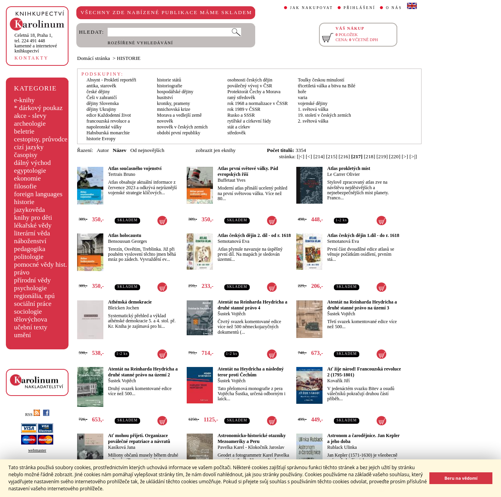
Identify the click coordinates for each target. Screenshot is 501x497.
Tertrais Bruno (121, 174)
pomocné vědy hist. (40, 264)
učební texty (30, 327)
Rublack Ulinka (342, 447)
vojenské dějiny (313, 103)
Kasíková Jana (121, 447)
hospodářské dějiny (175, 91)
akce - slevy (30, 115)
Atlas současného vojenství (135, 168)
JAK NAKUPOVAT (311, 8)
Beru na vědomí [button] (461, 478)
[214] (319, 156)
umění (22, 335)
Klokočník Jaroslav (266, 447)
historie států (169, 80)
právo (21, 272)
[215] (331, 156)
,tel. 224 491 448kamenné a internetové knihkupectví (35, 43)
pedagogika (29, 249)
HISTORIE (129, 58)
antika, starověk (101, 86)
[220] (394, 156)
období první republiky (178, 133)
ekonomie (27, 178)
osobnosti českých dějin (249, 80)
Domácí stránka (93, 58)
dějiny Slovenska (103, 103)
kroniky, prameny (173, 103)
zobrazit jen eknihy (216, 150)
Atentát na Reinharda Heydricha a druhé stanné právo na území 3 (362, 305)
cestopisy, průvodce (41, 139)
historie (24, 202)
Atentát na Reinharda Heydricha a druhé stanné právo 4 (252, 305)
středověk (236, 133)
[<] (309, 156)
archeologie (30, 123)
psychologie (30, 288)
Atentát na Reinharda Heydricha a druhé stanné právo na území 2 (143, 372)
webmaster (37, 450)
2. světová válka (313, 121)
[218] (369, 156)
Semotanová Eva (233, 241)
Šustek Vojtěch (231, 313)
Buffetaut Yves (231, 180)
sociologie (28, 311)
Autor (103, 150)
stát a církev (238, 127)
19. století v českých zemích (324, 115)
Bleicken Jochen (123, 308)
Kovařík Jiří (338, 380)
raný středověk (241, 97)
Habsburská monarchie (108, 133)
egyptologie (30, 170)
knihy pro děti (33, 217)
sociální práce (33, 303)
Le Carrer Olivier (343, 174)
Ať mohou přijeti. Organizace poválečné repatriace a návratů (139, 438)
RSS (32, 414)
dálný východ (32, 162)
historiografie (169, 86)
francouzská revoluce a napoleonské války (108, 124)
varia (302, 97)
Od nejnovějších (147, 150)
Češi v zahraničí (102, 97)
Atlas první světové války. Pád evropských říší (248, 171)
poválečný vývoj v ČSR (249, 86)
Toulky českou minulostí (321, 80)
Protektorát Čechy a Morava (254, 91)
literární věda (32, 233)
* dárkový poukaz (38, 108)
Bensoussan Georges (127, 241)
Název (119, 150)
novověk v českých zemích (182, 127)
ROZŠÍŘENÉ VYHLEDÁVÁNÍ (140, 43)
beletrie (24, 131)
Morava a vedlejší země (179, 115)
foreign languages (38, 194)
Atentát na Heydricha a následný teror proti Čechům (251, 372)
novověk (165, 121)
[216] (344, 156)
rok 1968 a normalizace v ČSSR (257, 103)
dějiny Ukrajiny (101, 109)
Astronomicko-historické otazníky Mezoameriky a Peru (252, 438)
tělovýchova (30, 319)
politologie (28, 256)
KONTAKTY (31, 58)
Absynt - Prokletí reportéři (111, 80)
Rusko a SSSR (241, 115)
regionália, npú (34, 296)
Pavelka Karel (231, 447)
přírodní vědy (32, 280)
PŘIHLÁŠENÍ (359, 8)
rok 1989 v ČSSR (243, 109)
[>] (405, 156)
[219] (382, 156)
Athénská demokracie (130, 302)
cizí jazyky (29, 147)
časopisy (26, 155)
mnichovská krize (173, 109)
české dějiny (98, 91)
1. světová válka (313, 109)
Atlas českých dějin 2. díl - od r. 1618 (254, 235)
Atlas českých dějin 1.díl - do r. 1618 (363, 235)
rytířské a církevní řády (249, 121)
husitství (165, 97)
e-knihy (24, 100)
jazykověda (29, 209)
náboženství (30, 241)
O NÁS (394, 8)
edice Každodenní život (109, 115)
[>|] (413, 156)
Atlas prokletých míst (348, 168)
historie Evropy (101, 138)
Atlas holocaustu (124, 235)
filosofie (25, 186)
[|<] (301, 156)
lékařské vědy (33, 225)
